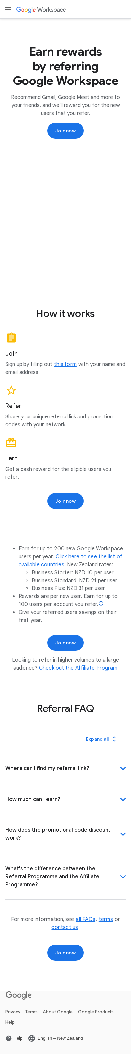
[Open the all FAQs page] (85, 919)
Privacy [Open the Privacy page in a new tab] (12, 1012)
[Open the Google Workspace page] (41, 9)
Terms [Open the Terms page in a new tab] (31, 1012)
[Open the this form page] (65, 364)
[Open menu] (8, 9)
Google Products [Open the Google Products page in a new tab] (96, 1012)
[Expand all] (102, 739)
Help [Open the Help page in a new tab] (10, 1022)
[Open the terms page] (106, 919)
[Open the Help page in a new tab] (13, 1038)
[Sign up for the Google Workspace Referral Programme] (65, 131)
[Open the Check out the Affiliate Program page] (78, 668)
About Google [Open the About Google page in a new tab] (58, 1012)
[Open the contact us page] (64, 927)
